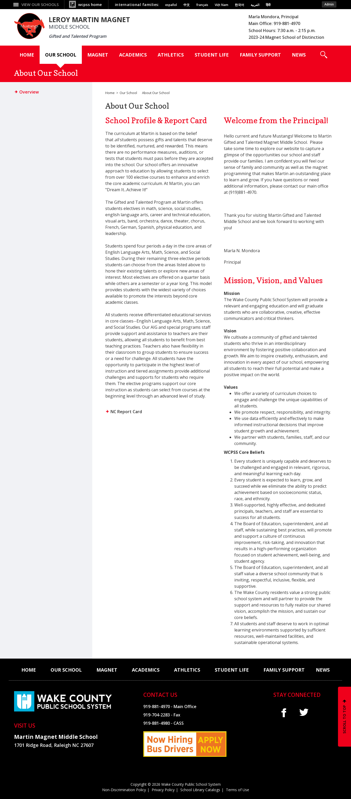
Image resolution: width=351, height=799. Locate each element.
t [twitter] (303, 712)
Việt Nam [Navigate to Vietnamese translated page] (221, 5)
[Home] (27, 55)
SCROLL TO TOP (344, 719)
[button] (323, 55)
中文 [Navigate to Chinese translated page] (186, 5)
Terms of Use (237, 789)
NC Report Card (126, 412)
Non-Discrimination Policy (124, 789)
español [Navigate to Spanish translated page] (171, 5)
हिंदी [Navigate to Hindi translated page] (268, 5)
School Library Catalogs (200, 789)
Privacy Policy (163, 789)
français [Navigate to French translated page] (202, 5)
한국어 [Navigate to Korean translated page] (239, 5)
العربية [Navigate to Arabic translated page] (255, 5)
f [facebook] (283, 712)
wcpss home (90, 4)
